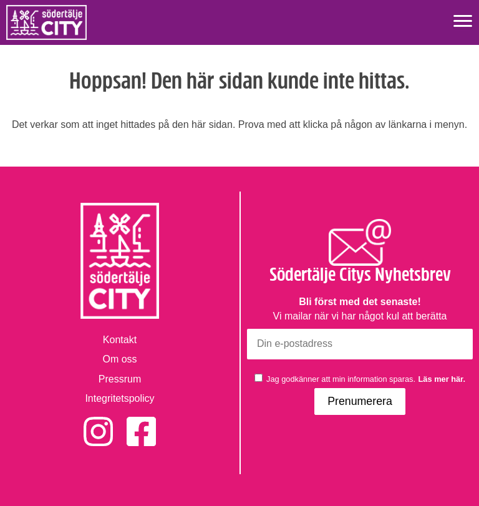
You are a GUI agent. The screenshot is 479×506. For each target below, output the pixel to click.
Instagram (98, 423)
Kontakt (120, 339)
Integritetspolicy (119, 398)
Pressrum (120, 379)
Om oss (119, 359)
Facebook (141, 423)
